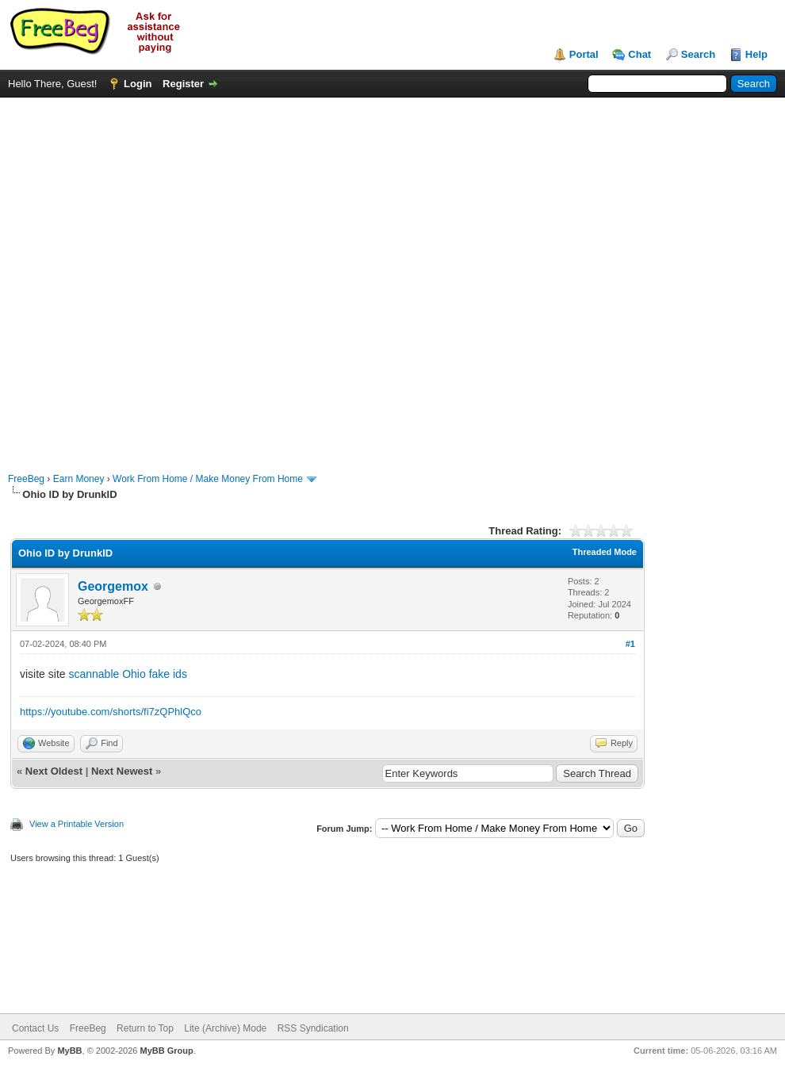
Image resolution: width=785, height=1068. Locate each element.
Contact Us (35, 1028)
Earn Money (79, 478)
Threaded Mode (604, 552)
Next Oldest (53, 771)
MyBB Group (166, 1050)
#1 (630, 644)
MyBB (69, 1050)
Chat (639, 54)
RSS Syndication (313, 1028)
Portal (584, 54)
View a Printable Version (76, 824)
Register (183, 84)
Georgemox (113, 586)
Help (756, 54)
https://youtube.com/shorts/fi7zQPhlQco (110, 712)
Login (137, 84)
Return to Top (145, 1028)
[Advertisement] (179, 277)
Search (698, 54)
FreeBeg (26, 478)
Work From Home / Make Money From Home (208, 478)
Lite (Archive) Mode (225, 1028)
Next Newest (121, 771)
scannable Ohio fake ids (127, 674)
